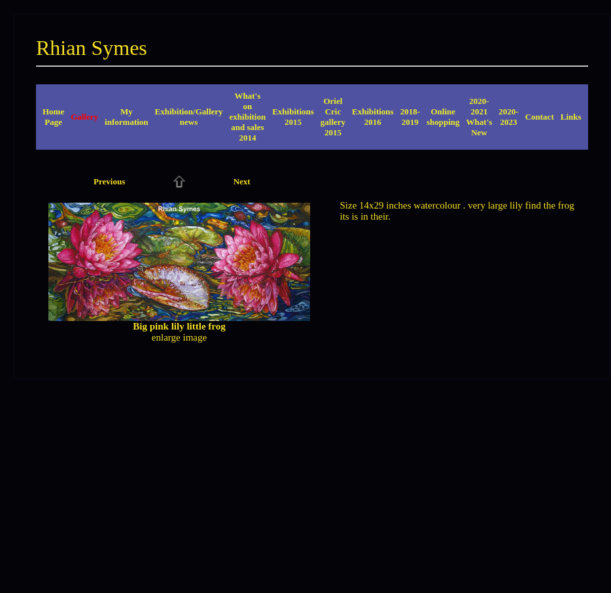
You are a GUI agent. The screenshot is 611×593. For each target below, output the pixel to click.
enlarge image (179, 337)
